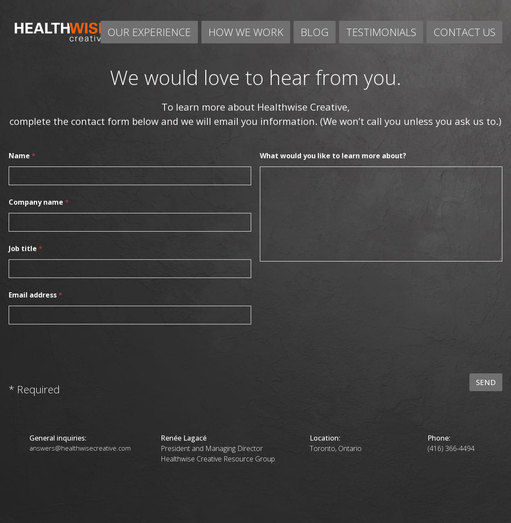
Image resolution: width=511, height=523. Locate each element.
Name (22, 156)
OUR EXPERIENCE (149, 32)
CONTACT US (464, 32)
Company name (39, 202)
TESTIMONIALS (381, 32)
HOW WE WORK (245, 32)
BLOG (315, 32)
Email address (35, 295)
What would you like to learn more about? (333, 156)
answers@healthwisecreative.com (80, 448)
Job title (25, 249)
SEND (486, 382)
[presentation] (436, 367)
